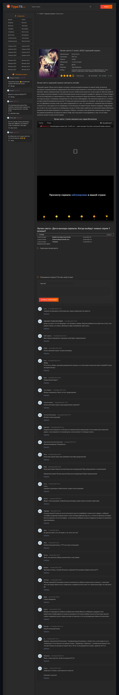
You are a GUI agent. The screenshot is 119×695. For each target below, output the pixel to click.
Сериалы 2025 (12, 46)
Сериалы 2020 (26, 49)
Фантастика (25, 32)
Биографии (25, 29)
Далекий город (13, 113)
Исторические (12, 38)
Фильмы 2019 (26, 66)
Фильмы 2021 (26, 60)
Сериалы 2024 (12, 49)
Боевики (10, 22)
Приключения (26, 41)
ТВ (18, 6)
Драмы (10, 19)
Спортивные (25, 38)
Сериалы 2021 (26, 46)
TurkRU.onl (71, 126)
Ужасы (23, 19)
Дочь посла (12, 127)
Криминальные (12, 41)
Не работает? (106, 123)
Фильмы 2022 (12, 69)
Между (11, 86)
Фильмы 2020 (26, 63)
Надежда (46, 511)
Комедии (10, 29)
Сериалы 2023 (12, 52)
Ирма (45, 597)
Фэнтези (24, 22)
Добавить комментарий (49, 299)
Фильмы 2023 (12, 66)
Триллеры (25, 25)
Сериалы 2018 (26, 55)
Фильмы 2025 (12, 60)
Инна (45, 467)
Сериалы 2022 (12, 55)
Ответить (46, 314)
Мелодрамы (25, 35)
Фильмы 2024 (12, 63)
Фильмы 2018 (26, 69)
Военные (10, 25)
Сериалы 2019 (26, 52)
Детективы (11, 35)
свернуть (109, 234)
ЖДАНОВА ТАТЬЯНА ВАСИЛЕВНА (53, 321)
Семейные (11, 32)
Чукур (11, 140)
